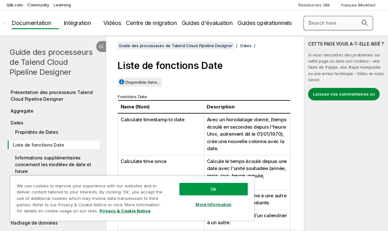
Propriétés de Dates (36, 132)
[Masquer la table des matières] (101, 46)
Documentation (31, 23)
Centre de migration (151, 23)
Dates (17, 122)
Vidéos (112, 23)
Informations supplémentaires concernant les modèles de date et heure (53, 164)
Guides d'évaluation (207, 23)
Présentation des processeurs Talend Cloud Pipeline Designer (51, 96)
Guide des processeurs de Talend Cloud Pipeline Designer (51, 62)
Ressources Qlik (314, 4)
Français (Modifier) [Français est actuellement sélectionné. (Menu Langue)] (358, 5)
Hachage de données (34, 223)
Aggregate (22, 111)
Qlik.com (14, 4)
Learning (62, 4)
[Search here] (338, 23)
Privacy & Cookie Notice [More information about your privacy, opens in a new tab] (54, 212)
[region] (122, 196)
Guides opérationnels (264, 23)
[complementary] (346, 133)
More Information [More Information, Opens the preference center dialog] (198, 199)
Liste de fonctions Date (38, 145)
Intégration (77, 23)
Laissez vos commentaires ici (344, 94)
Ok (198, 184)
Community (38, 4)
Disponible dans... (142, 82)
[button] (364, 23)
